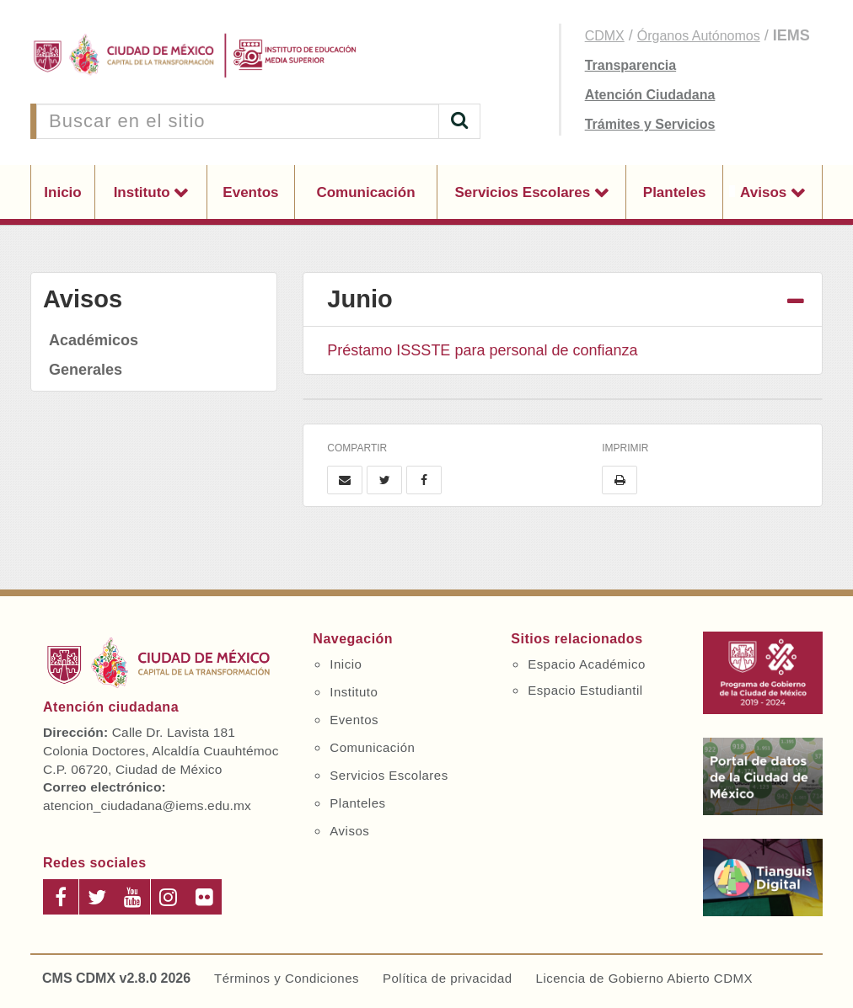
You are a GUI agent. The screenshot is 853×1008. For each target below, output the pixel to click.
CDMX (605, 36)
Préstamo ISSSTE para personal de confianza (482, 350)
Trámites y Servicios (650, 124)
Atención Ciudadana (650, 95)
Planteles (674, 192)
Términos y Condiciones (286, 978)
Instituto (144, 192)
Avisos (765, 192)
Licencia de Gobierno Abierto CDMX (644, 978)
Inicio (62, 192)
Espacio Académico (586, 664)
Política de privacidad (447, 978)
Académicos (93, 340)
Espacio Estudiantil (585, 690)
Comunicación (365, 192)
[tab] (562, 300)
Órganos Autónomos (698, 36)
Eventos (250, 192)
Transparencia (631, 65)
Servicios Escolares (523, 192)
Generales (85, 369)
